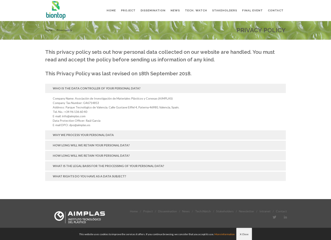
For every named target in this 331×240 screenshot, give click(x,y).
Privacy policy (64, 30)
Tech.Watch (203, 211)
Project (148, 211)
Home (48, 30)
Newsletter (246, 211)
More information (224, 234)
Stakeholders (225, 211)
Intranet (265, 211)
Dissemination (167, 211)
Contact (281, 211)
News (186, 211)
